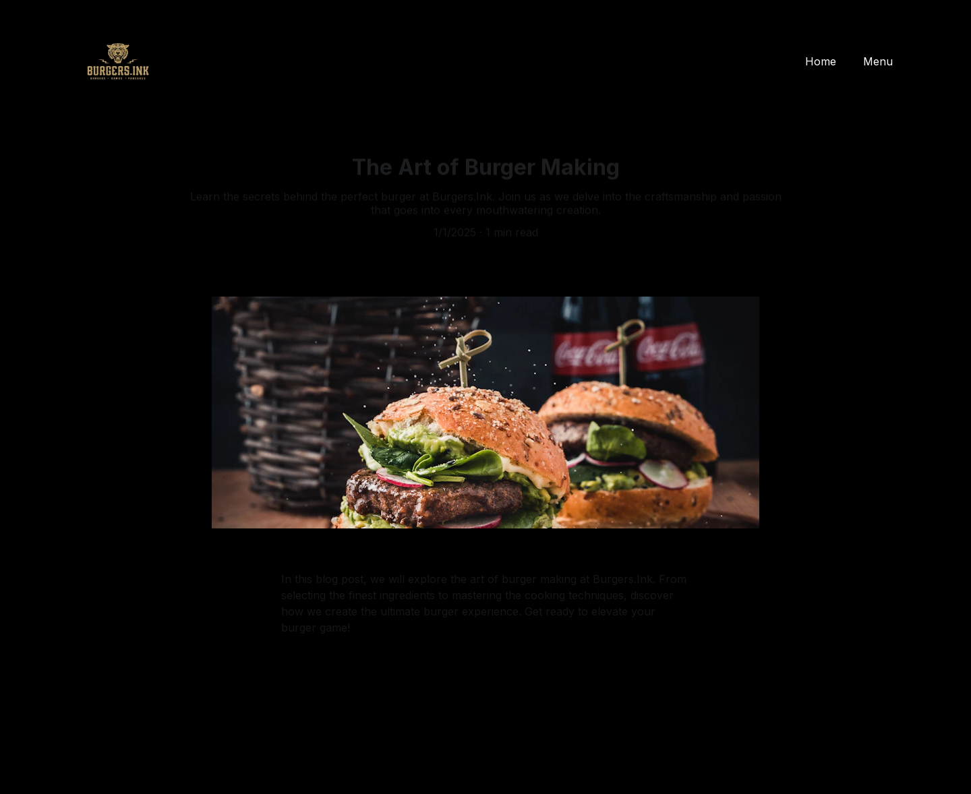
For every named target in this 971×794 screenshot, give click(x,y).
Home (820, 61)
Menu (878, 61)
